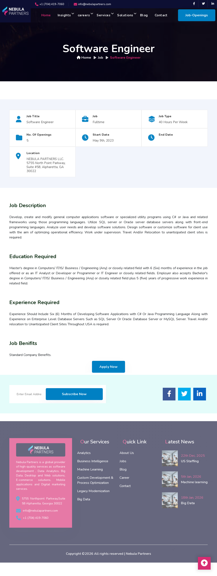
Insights (66, 14)
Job (100, 57)
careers (85, 14)
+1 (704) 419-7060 (51, 4)
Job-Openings (196, 15)
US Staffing (190, 470)
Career (124, 487)
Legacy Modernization (93, 500)
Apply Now (108, 366)
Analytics (84, 462)
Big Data (83, 509)
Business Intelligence (92, 471)
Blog (144, 15)
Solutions (127, 14)
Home (46, 15)
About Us (127, 462)
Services (105, 14)
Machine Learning (90, 479)
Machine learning (194, 491)
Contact (161, 15)
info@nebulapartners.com (94, 4)
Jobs (123, 471)
